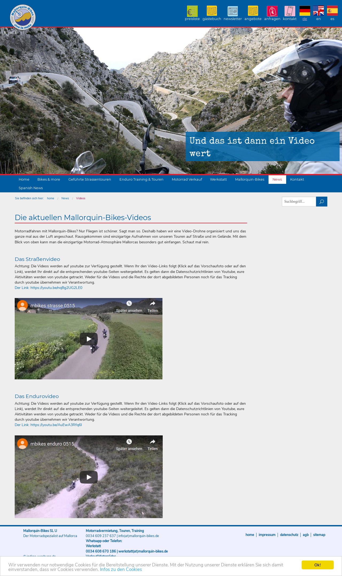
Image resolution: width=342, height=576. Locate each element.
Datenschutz (289, 535)
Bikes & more (48, 179)
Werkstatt (218, 179)
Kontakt (290, 19)
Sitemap (319, 535)
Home (24, 179)
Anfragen (272, 19)
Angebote (253, 19)
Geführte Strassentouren (89, 179)
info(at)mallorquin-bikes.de (138, 536)
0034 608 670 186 (101, 551)
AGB (306, 535)
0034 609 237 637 (101, 536)
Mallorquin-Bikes (54, 17)
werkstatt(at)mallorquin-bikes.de (143, 551)
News (277, 179)
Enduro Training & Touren (141, 179)
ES (332, 19)
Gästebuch (212, 19)
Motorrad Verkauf (187, 179)
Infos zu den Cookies (121, 570)
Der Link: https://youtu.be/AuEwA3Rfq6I (48, 424)
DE (304, 19)
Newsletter (233, 19)
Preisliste (192, 19)
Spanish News (31, 188)
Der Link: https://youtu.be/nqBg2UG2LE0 (48, 287)
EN (318, 19)
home (50, 198)
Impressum (267, 535)
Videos (80, 198)
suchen (322, 201)
